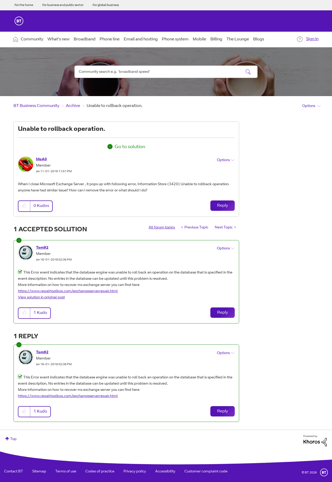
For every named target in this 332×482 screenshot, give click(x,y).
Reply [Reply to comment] (222, 313)
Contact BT (13, 471)
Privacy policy (134, 471)
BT (324, 472)
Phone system (175, 39)
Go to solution (130, 147)
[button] (24, 206)
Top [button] (13, 439)
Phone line (110, 39)
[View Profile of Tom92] (42, 248)
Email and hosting (141, 39)
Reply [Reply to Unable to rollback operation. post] (222, 206)
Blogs (258, 39)
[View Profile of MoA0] (41, 159)
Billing (216, 39)
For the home (24, 5)
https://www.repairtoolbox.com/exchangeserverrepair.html (68, 291)
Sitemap (39, 471)
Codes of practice (99, 471)
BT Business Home (19, 21)
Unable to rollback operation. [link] (114, 106)
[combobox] (166, 72)
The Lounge (237, 39)
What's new (58, 39)
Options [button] (308, 106)
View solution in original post (41, 297)
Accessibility (165, 471)
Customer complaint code (205, 471)
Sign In (312, 39)
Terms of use (65, 471)
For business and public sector (63, 5)
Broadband (84, 39)
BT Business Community (36, 106)
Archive (73, 106)
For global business (106, 5)
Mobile (199, 39)
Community (32, 39)
